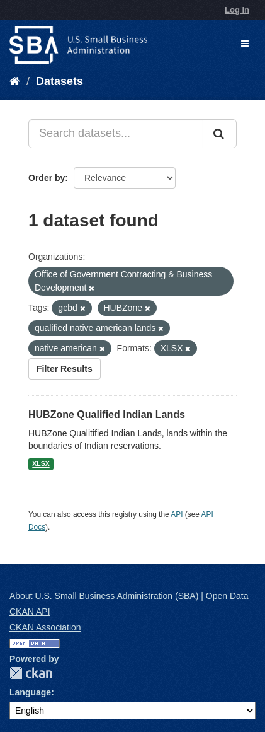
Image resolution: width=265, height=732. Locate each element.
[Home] (14, 81)
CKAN (30, 673)
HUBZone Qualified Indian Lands (106, 414)
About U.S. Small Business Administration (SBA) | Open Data (128, 596)
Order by (46, 178)
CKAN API (29, 612)
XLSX (40, 464)
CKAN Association (45, 627)
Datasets (59, 81)
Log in (237, 10)
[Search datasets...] (115, 133)
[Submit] (220, 133)
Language (30, 692)
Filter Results (65, 369)
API (177, 514)
